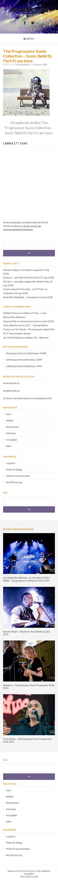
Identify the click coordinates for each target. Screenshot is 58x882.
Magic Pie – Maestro (38, 337)
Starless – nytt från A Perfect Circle (21, 277)
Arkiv (8, 446)
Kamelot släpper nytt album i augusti (22, 270)
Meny (30, 38)
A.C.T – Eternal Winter (37, 325)
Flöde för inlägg (14, 469)
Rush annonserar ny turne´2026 (37, 321)
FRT (36, 876)
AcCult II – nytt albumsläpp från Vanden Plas (26, 281)
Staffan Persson (11, 313)
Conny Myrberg (22, 64)
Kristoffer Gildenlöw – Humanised (21, 297)
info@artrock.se (11, 390)
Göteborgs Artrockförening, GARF (24, 359)
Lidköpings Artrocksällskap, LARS (24, 366)
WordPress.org (14, 482)
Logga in (10, 463)
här (49, 398)
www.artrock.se (11, 383)
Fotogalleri (11, 439)
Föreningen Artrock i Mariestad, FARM (26, 353)
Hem (8, 414)
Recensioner (12, 427)
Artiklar (9, 420)
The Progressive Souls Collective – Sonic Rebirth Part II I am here (29, 128)
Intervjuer (11, 433)
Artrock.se (29, 10)
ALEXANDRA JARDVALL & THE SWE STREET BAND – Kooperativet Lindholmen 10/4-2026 (26, 579)
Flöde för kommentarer (18, 476)
